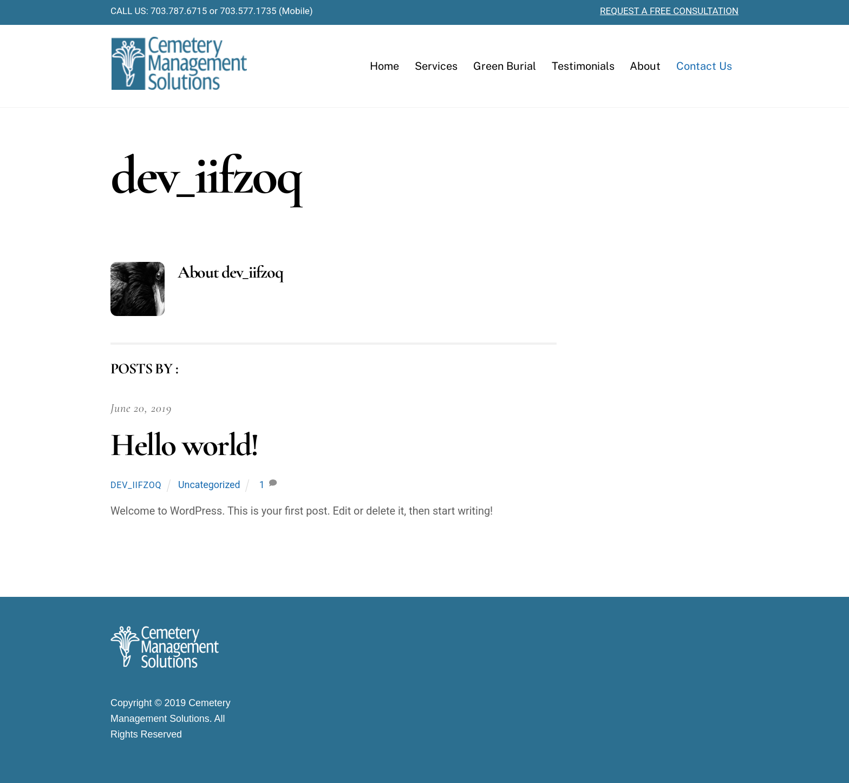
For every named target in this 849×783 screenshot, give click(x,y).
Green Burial (504, 66)
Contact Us (704, 66)
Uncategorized (209, 484)
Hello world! (184, 444)
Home (384, 66)
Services (436, 66)
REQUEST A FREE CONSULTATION (669, 10)
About (645, 66)
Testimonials (583, 66)
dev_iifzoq (135, 485)
